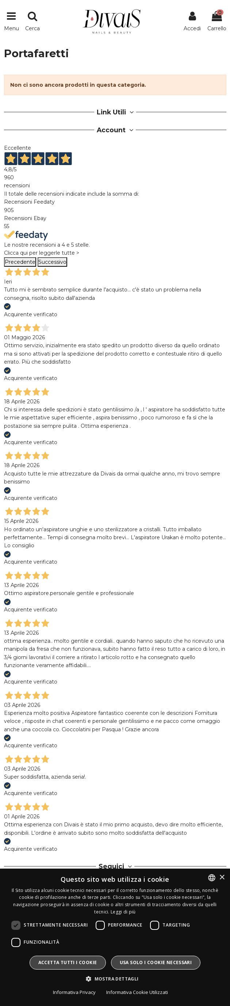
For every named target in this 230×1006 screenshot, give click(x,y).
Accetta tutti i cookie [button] (67, 962)
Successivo (52, 262)
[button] (114, 979)
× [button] (222, 877)
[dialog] (115, 937)
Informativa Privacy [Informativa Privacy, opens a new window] (74, 992)
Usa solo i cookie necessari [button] (156, 962)
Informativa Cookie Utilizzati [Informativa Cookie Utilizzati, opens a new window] (137, 992)
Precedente (20, 262)
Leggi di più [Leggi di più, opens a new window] (123, 912)
